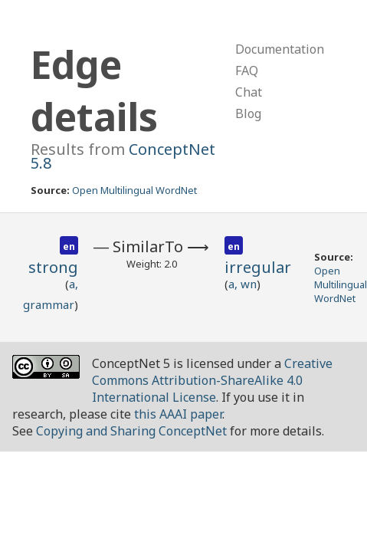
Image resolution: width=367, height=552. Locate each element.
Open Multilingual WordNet (134, 190)
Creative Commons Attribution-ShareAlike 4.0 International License (212, 380)
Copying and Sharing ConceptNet (131, 430)
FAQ (246, 70)
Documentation (279, 49)
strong (53, 267)
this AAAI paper (178, 414)
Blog (248, 113)
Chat (248, 92)
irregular (257, 267)
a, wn (242, 283)
